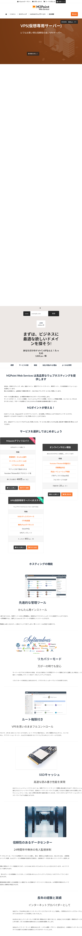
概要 (12, 123)
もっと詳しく (50, 305)
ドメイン (13, 14)
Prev (2, 41)
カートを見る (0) (49, 1)
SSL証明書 (15, 828)
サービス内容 (23, 123)
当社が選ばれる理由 (49, 123)
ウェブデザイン (15, 815)
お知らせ (66, 825)
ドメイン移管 (41, 815)
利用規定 (31, 925)
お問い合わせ (37, 1)
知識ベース (66, 854)
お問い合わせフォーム (66, 843)
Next (80, 41)
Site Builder (16, 854)
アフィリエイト (66, 820)
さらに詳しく (17, 877)
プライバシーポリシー (43, 925)
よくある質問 (66, 123)
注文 (74, 14)
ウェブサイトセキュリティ (15, 838)
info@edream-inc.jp (12, 906)
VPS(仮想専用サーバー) (15, 810)
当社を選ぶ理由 (66, 815)
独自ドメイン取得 (41, 810)
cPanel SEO (15, 859)
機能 (35, 123)
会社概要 (51, 14)
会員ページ (61, 1)
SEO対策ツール (15, 843)
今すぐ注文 (63, 305)
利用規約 (24, 925)
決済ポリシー (57, 925)
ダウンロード (66, 830)
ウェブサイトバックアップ (15, 833)
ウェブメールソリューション (15, 848)
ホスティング (23, 14)
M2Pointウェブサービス (37, 14)
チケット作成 (66, 848)
